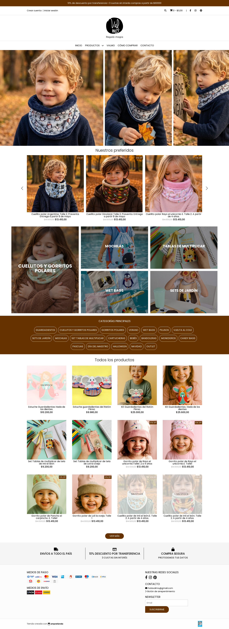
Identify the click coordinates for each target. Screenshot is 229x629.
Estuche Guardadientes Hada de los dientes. (46, 408)
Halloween (120, 346)
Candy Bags (187, 338)
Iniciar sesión (51, 10)
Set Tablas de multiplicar (88, 338)
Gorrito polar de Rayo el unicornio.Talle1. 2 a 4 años (137, 462)
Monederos (168, 338)
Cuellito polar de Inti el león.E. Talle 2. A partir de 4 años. (137, 517)
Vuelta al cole (183, 330)
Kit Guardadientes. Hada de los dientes (182, 408)
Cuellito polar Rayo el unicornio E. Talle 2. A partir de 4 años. (173, 215)
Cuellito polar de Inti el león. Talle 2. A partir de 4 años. (182, 517)
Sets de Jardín (41, 338)
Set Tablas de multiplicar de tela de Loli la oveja (91, 462)
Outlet (150, 346)
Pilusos (164, 330)
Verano (133, 330)
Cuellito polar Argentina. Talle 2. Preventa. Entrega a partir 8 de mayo (55, 215)
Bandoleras (148, 338)
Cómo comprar (128, 45)
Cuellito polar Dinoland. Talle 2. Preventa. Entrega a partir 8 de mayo (114, 215)
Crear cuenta (34, 10)
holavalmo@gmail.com (159, 588)
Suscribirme (157, 609)
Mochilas (61, 338)
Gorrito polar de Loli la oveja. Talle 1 (92, 517)
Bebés (133, 338)
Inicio (78, 45)
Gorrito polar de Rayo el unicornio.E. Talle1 (182, 462)
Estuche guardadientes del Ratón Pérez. (92, 408)
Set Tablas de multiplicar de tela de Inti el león (46, 462)
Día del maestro (98, 346)
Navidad (136, 346)
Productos (94, 45)
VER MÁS (114, 536)
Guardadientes (45, 330)
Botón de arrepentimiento (160, 591)
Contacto (147, 45)
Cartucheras (116, 338)
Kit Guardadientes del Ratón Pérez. (137, 408)
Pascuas (77, 346)
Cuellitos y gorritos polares (78, 330)
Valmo (111, 45)
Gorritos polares (113, 330)
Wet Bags (149, 330)
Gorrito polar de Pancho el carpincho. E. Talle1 (46, 517)
